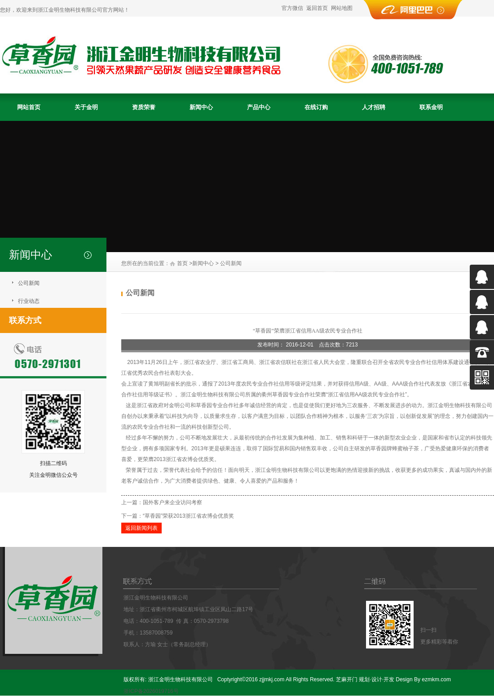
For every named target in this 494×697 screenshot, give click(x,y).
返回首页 (317, 8)
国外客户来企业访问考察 (172, 502)
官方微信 (292, 8)
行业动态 (29, 301)
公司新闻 (29, 283)
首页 (182, 263)
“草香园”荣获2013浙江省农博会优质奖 (188, 516)
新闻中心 (203, 263)
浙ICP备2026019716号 (151, 691)
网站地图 (342, 8)
